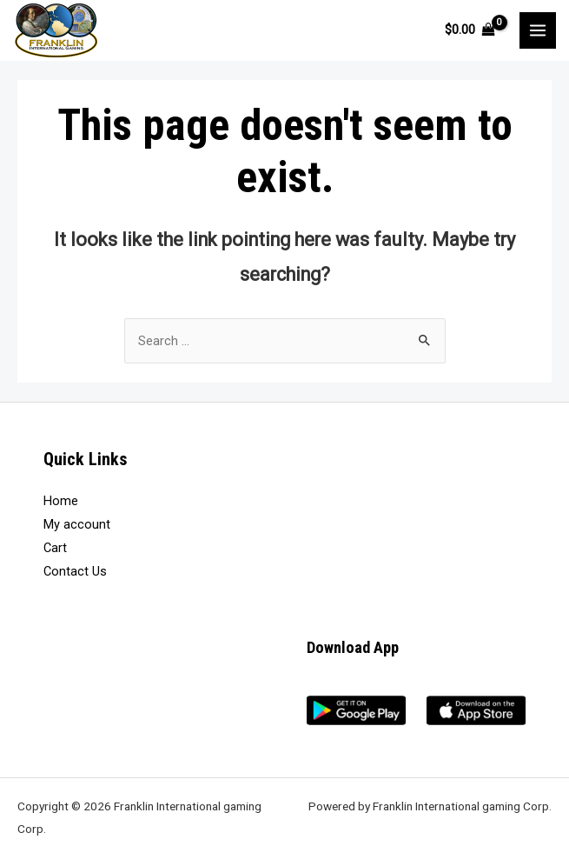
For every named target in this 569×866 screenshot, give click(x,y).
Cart (55, 548)
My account (76, 524)
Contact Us (75, 571)
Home (60, 501)
